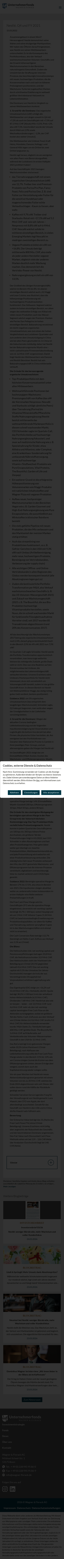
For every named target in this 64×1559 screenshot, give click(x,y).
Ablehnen (14, 792)
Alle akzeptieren (51, 792)
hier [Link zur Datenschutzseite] (38, 780)
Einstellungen (31, 792)
